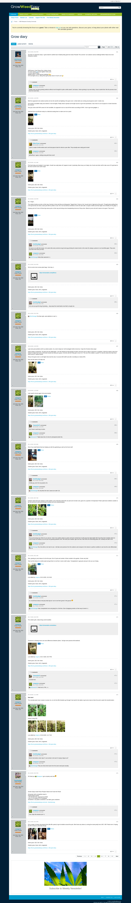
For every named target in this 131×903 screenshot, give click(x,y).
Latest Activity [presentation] (22, 44)
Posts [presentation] (13, 44)
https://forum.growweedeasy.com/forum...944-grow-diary (42, 133)
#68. (115, 425)
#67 (117, 346)
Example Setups (91, 14)
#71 (117, 555)
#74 (117, 773)
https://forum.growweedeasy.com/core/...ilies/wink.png (41, 802)
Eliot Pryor (36, 143)
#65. (115, 302)
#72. (115, 675)
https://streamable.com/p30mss (47, 272)
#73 (117, 694)
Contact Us (109, 897)
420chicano (18, 59)
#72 (117, 617)
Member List (23, 17)
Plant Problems (52, 14)
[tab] (13, 44)
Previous (79, 856)
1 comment (34, 82)
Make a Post (24, 14)
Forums (13, 14)
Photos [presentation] (31, 44)
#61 (117, 52)
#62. (115, 143)
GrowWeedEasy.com (107, 14)
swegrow (36, 85)
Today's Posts (14, 17)
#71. (115, 596)
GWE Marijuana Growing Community (27, 21)
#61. (115, 85)
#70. (115, 533)
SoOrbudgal (37, 244)
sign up (58, 27)
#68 (117, 390)
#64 (117, 199)
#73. (115, 754)
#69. (115, 478)
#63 (117, 162)
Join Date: (15, 65)
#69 (117, 444)
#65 (117, 264)
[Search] (108, 7)
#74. (115, 810)
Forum (15, 21)
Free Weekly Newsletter (53, 17)
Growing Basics (37, 14)
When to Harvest (68, 14)
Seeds (80, 14)
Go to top (117, 897)
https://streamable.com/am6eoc (47, 625)
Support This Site (40, 17)
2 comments (35, 140)
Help (102, 897)
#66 (117, 313)
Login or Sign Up (115, 1)
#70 (117, 498)
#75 (117, 821)
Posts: (17, 66)
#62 (117, 98)
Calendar (31, 17)
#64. (115, 244)
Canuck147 (36, 425)
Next (117, 856)
